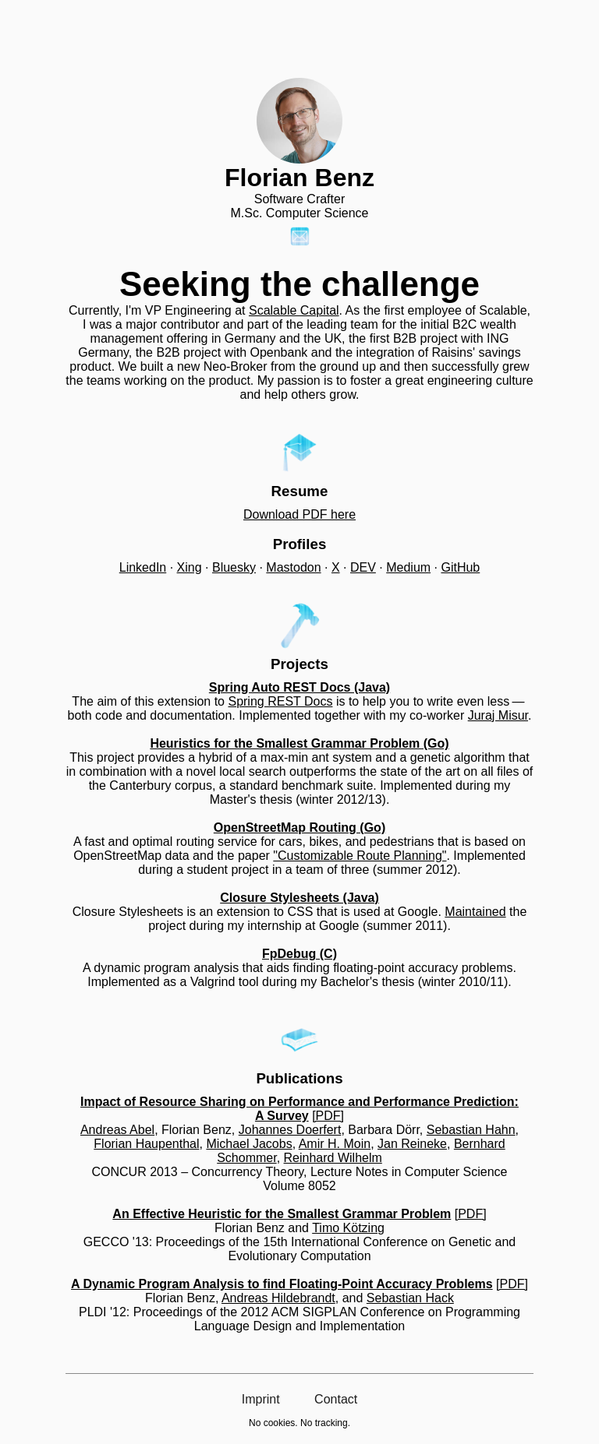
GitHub (460, 567)
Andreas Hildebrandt (278, 1298)
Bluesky (234, 567)
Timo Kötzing (348, 1227)
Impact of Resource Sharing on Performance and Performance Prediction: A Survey (299, 1108)
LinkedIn (143, 567)
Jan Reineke (412, 1143)
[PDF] (328, 1115)
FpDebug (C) (299, 953)
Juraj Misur (498, 715)
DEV (363, 567)
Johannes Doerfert (290, 1129)
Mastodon (293, 567)
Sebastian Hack (410, 1298)
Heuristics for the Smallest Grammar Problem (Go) (299, 743)
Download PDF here (299, 514)
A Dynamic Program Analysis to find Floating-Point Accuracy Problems (282, 1284)
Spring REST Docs (280, 701)
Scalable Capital (294, 310)
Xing (189, 567)
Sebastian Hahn (471, 1129)
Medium (408, 567)
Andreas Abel (117, 1129)
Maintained (475, 911)
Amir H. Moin (334, 1143)
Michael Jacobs (249, 1143)
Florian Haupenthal (146, 1143)
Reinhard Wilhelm (333, 1157)
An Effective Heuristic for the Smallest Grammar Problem (281, 1213)
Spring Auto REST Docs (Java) (299, 687)
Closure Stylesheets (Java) (299, 897)
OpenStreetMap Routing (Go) (299, 827)
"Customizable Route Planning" (359, 855)
